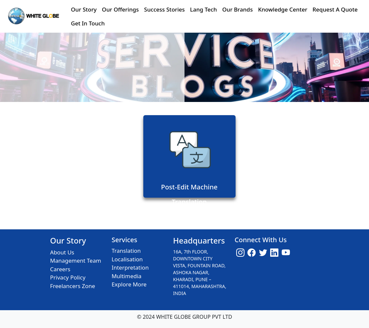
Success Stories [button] (164, 9)
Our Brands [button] (237, 9)
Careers (60, 269)
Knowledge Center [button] (282, 9)
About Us (62, 252)
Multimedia (127, 276)
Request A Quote (335, 9)
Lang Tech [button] (203, 9)
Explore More (129, 284)
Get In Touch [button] (88, 23)
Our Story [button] (84, 9)
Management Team (75, 260)
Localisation (127, 259)
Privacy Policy (67, 277)
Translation (126, 250)
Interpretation (130, 267)
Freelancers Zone (72, 286)
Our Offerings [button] (120, 9)
